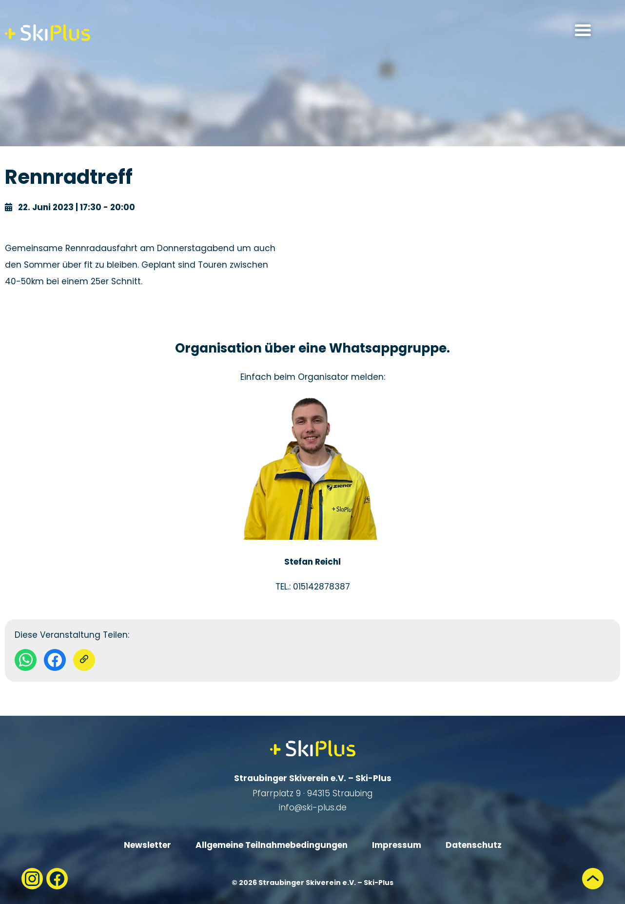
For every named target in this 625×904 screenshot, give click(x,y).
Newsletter (147, 845)
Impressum (396, 845)
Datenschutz (474, 845)
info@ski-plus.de (313, 807)
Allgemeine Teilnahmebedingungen (271, 845)
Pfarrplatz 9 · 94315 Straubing (312, 793)
